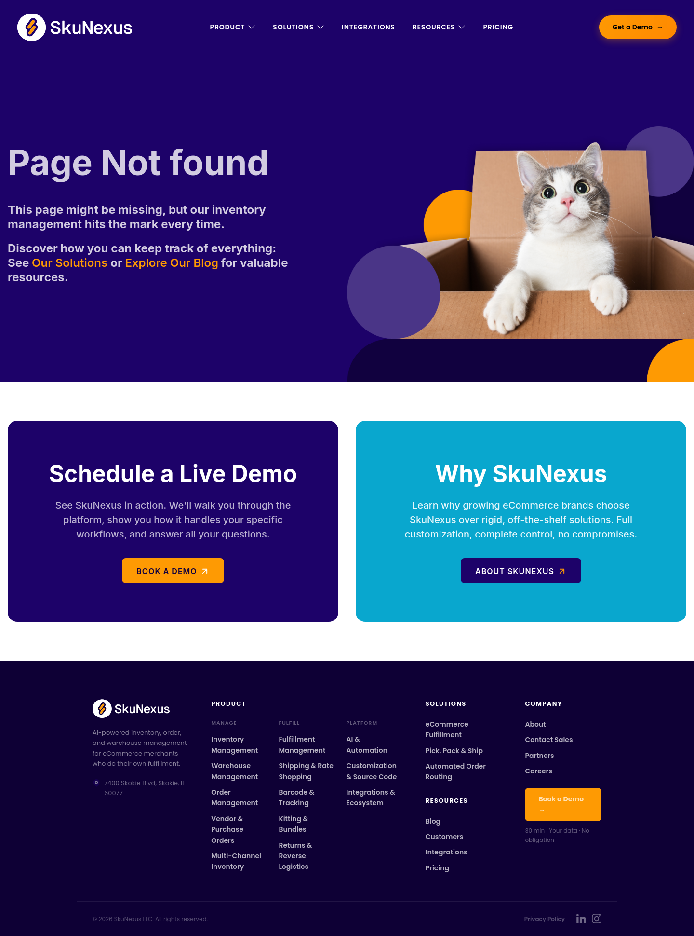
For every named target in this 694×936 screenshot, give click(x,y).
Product (233, 27)
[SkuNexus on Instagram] (596, 918)
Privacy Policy (544, 919)
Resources (439, 27)
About (535, 724)
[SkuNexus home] (140, 708)
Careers (538, 771)
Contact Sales (549, 739)
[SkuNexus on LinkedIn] (581, 918)
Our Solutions (71, 263)
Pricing (498, 27)
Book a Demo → (561, 804)
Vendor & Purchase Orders (227, 829)
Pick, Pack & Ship (454, 751)
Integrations (368, 27)
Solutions (298, 27)
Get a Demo (638, 27)
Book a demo (166, 571)
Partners (539, 755)
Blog (433, 821)
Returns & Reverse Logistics (295, 856)
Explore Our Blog (171, 263)
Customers (445, 836)
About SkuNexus (514, 571)
